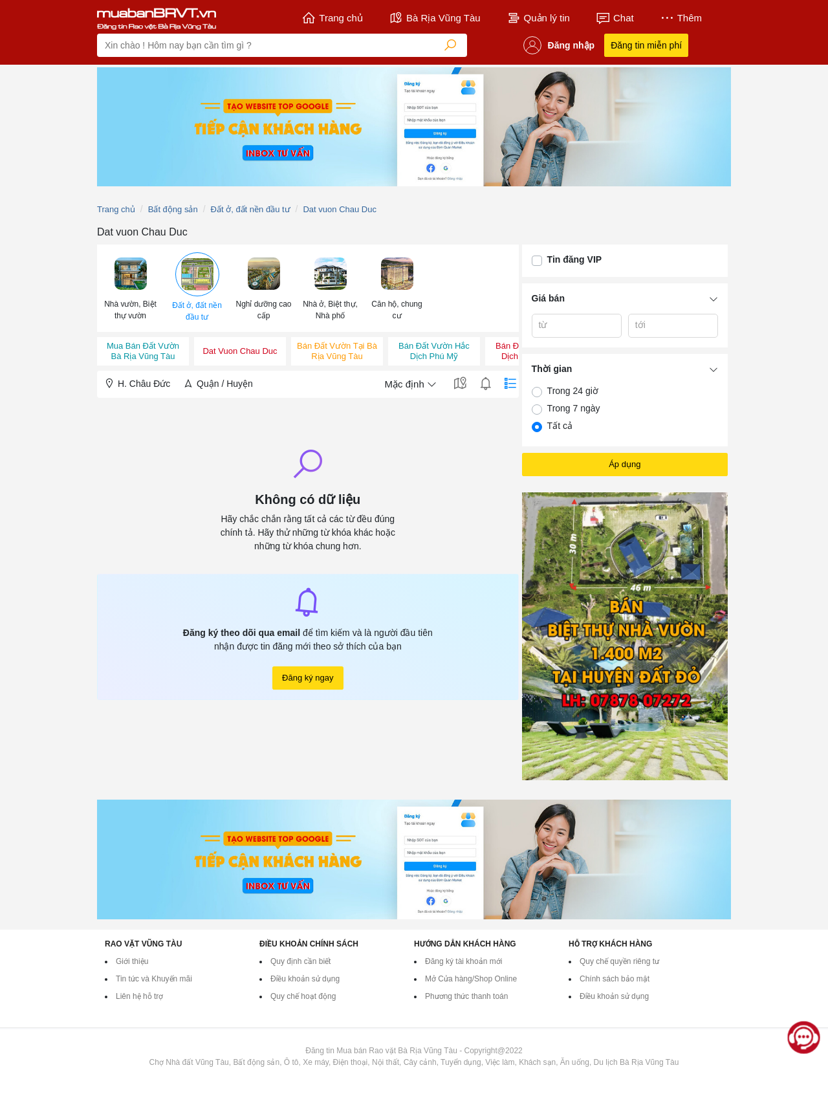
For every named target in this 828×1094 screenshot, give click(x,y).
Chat (615, 18)
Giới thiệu (132, 961)
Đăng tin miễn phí (646, 45)
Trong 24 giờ (572, 391)
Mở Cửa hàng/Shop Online (471, 978)
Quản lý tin (538, 18)
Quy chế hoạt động (303, 996)
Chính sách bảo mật (614, 978)
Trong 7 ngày (573, 408)
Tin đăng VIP (574, 259)
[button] (130, 287)
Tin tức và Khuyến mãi (154, 978)
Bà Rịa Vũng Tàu (435, 18)
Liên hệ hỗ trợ (139, 996)
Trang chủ (332, 18)
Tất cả (559, 426)
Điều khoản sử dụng (305, 978)
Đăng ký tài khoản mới (463, 961)
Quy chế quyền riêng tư (619, 961)
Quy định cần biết (300, 961)
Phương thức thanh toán (466, 996)
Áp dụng (624, 464)
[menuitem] (130, 288)
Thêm (681, 18)
